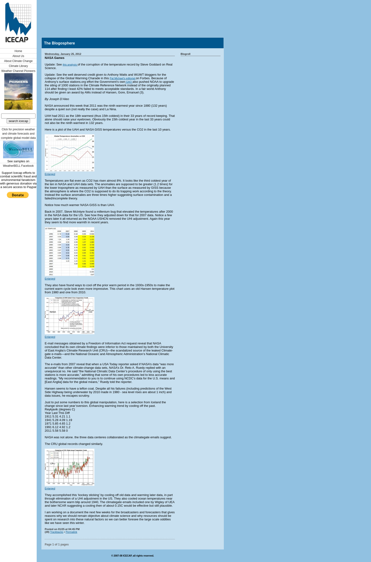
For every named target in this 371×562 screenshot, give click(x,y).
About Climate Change (18, 61)
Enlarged (50, 174)
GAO (128, 81)
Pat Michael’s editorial (123, 78)
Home (18, 51)
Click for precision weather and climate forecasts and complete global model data (18, 134)
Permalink (71, 532)
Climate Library (18, 66)
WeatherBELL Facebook (18, 165)
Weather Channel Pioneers (18, 71)
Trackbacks (56, 532)
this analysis (70, 64)
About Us (18, 56)
